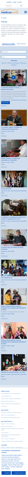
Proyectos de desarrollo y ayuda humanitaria (11, 412)
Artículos (10, 63)
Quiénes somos (5, 391)
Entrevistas (17, 63)
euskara (19, 2)
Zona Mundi (4, 406)
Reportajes (24, 63)
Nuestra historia (16, 393)
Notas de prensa (21, 43)
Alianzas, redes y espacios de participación (11, 398)
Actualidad (4, 445)
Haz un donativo (10, 423)
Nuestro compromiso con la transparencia (10, 403)
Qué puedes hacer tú (6, 421)
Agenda (8, 447)
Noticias (4, 63)
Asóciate (3, 423)
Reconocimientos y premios (7, 401)
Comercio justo (4, 432)
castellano (9, 2)
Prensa (12, 447)
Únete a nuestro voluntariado (7, 438)
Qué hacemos (5, 410)
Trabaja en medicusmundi (7, 441)
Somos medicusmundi (6, 393)
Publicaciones (19, 447)
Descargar (6, 102)
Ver (3, 133)
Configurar (7, 473)
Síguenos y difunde (18, 441)
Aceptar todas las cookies (20, 473)
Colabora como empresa (6, 426)
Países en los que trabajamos (8, 415)
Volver (4, 18)
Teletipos (14, 65)
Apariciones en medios (8, 43)
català (14, 2)
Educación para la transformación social (10, 417)
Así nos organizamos (6, 396)
